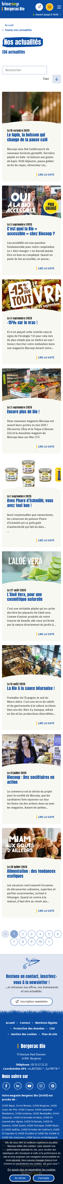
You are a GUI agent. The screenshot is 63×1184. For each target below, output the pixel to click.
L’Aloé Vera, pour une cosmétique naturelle (26, 597)
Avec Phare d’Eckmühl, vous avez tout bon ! (30, 503)
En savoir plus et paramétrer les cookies (31, 1169)
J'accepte (43, 1178)
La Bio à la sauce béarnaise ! (31, 688)
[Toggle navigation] (59, 8)
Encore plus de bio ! (23, 411)
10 (40, 942)
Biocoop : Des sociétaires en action (30, 780)
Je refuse (20, 1178)
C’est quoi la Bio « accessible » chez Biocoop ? (31, 231)
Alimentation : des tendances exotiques (31, 874)
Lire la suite (47, 174)
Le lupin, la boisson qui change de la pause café (27, 137)
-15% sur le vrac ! (22, 322)
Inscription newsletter (31, 1001)
